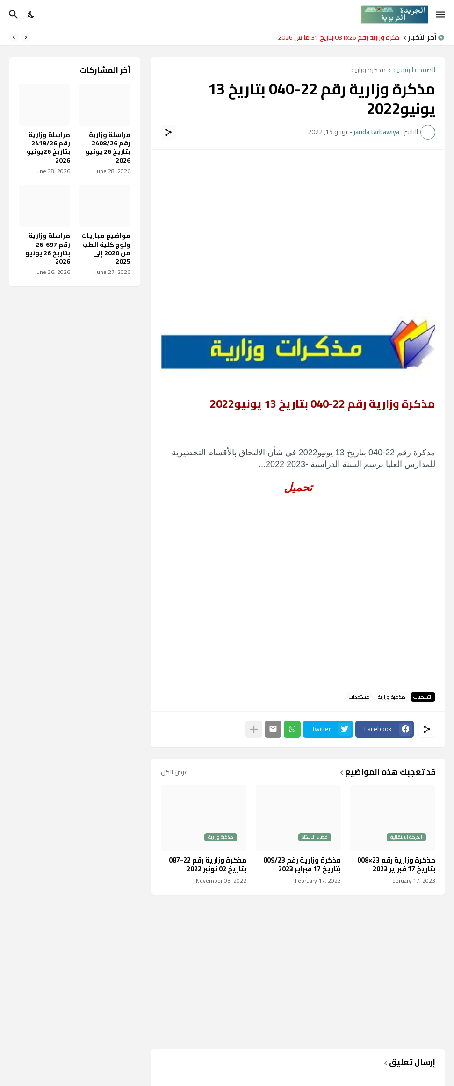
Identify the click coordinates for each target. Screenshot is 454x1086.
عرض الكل (174, 772)
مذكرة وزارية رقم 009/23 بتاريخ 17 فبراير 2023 (302, 865)
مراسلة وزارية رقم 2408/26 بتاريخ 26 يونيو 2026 (108, 147)
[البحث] (12, 14)
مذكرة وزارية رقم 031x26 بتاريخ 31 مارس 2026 (336, 37)
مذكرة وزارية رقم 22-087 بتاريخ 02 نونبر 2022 (207, 865)
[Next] (14, 37)
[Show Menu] (441, 14)
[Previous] (25, 37)
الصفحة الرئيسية (414, 70)
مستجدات (359, 697)
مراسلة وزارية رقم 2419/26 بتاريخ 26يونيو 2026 (48, 147)
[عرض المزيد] (253, 729)
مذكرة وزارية (368, 70)
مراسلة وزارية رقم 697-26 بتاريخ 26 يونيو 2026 (47, 248)
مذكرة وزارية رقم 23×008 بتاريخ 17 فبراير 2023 (396, 865)
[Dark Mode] (31, 14)
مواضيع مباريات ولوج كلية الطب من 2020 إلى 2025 (105, 248)
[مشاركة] (168, 132)
